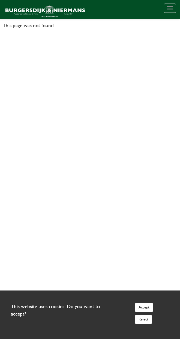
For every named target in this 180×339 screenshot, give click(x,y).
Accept (144, 307)
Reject (143, 319)
